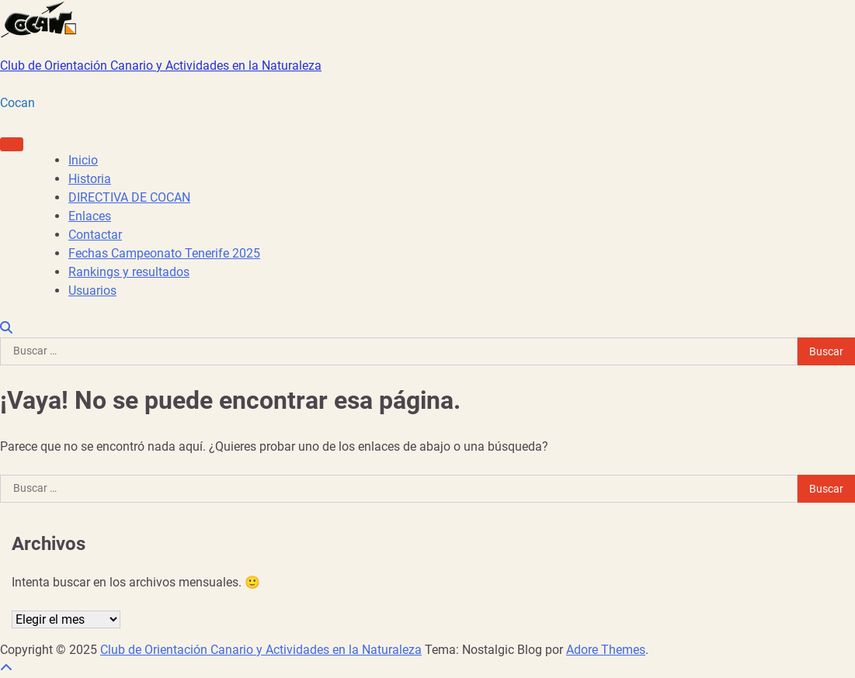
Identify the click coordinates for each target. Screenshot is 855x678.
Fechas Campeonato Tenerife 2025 (164, 253)
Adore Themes (605, 649)
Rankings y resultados (128, 272)
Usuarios (92, 290)
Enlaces (89, 216)
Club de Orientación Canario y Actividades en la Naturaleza (160, 65)
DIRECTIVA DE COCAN (129, 197)
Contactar (95, 234)
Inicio (83, 160)
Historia (89, 178)
